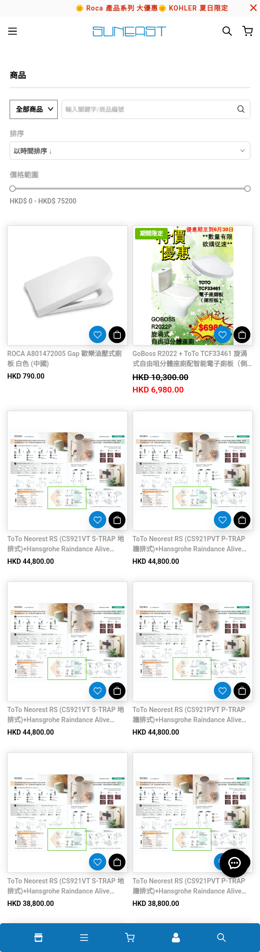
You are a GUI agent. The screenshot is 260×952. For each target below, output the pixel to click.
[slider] (12, 188)
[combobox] (130, 151)
